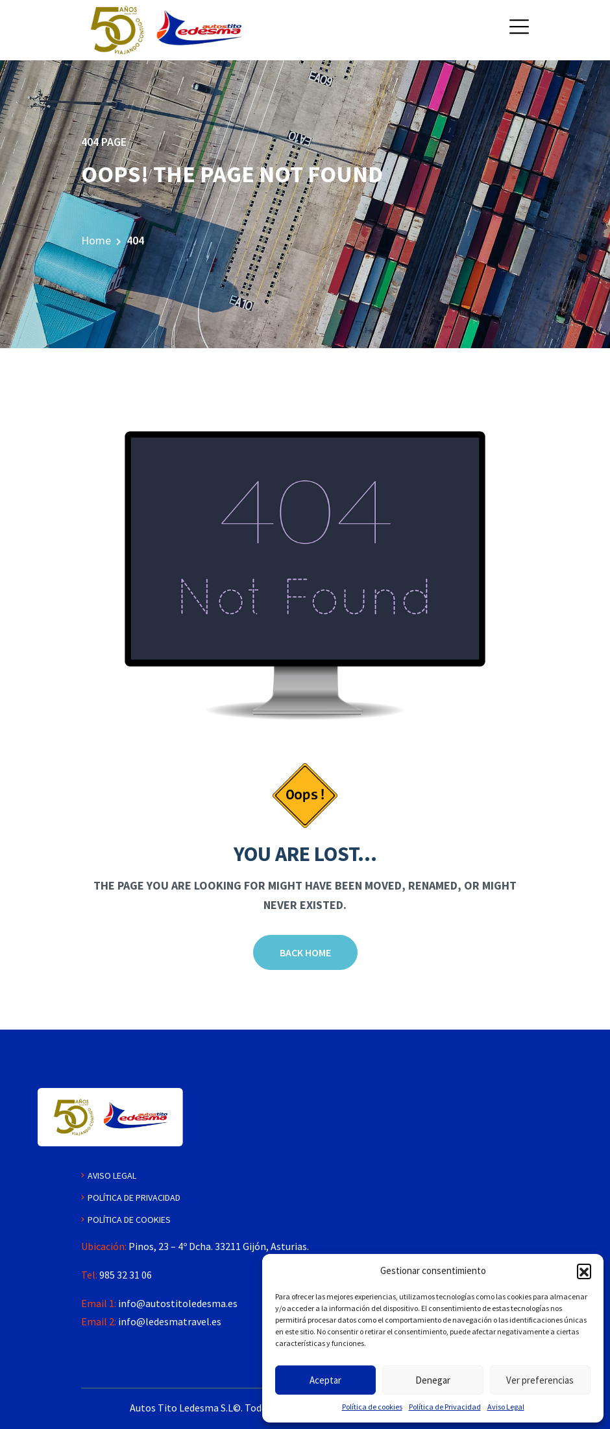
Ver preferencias (540, 1380)
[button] (584, 1270)
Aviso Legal (505, 1406)
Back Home (305, 952)
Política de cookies (372, 1406)
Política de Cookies (129, 1219)
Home (96, 240)
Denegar (432, 1380)
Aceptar (325, 1380)
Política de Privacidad (445, 1406)
